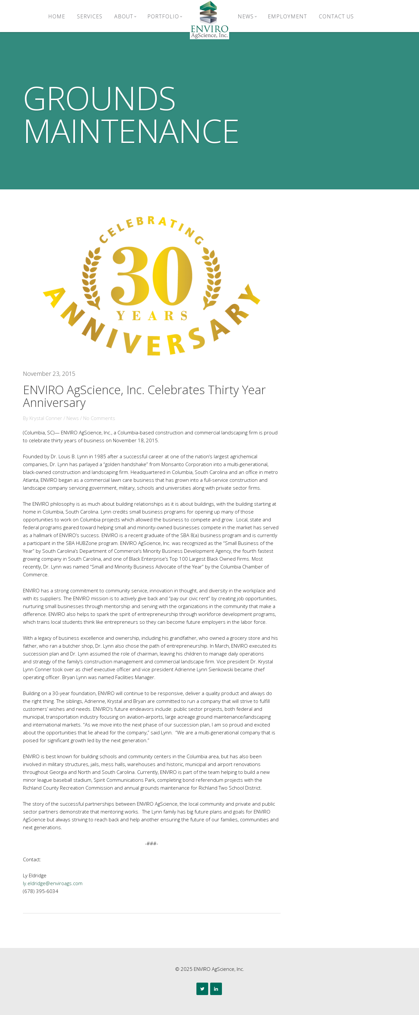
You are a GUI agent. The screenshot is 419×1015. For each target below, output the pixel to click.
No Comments (99, 418)
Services (89, 16)
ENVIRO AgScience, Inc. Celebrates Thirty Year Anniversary (144, 396)
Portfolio (164, 16)
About (125, 16)
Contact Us (336, 16)
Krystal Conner (45, 418)
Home (56, 16)
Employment (287, 16)
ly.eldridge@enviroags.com (52, 883)
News (247, 16)
